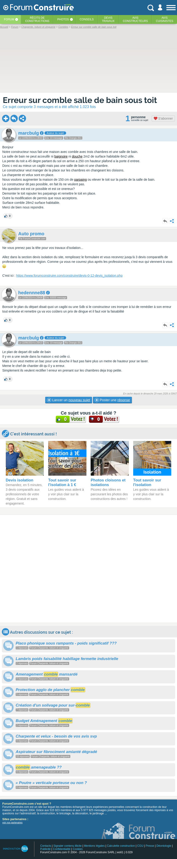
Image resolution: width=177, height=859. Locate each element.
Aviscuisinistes (164, 19)
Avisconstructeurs (135, 19)
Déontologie (163, 845)
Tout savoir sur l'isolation (147, 482)
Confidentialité (62, 849)
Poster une (112, 400)
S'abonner (163, 118)
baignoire (61, 156)
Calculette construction (121, 845)
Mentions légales (94, 845)
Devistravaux (108, 19)
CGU (140, 845)
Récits (37, 19)
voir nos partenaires (12, 822)
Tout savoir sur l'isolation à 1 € (62, 482)
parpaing (80, 179)
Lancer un (68, 400)
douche (77, 156)
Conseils (87, 19)
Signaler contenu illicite (67, 845)
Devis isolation (19, 480)
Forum (9, 19)
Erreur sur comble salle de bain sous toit (80, 100)
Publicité (45, 849)
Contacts (45, 845)
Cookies (78, 849)
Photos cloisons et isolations (108, 482)
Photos (63, 19)
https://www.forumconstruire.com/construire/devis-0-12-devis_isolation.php (69, 275)
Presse (150, 845)
